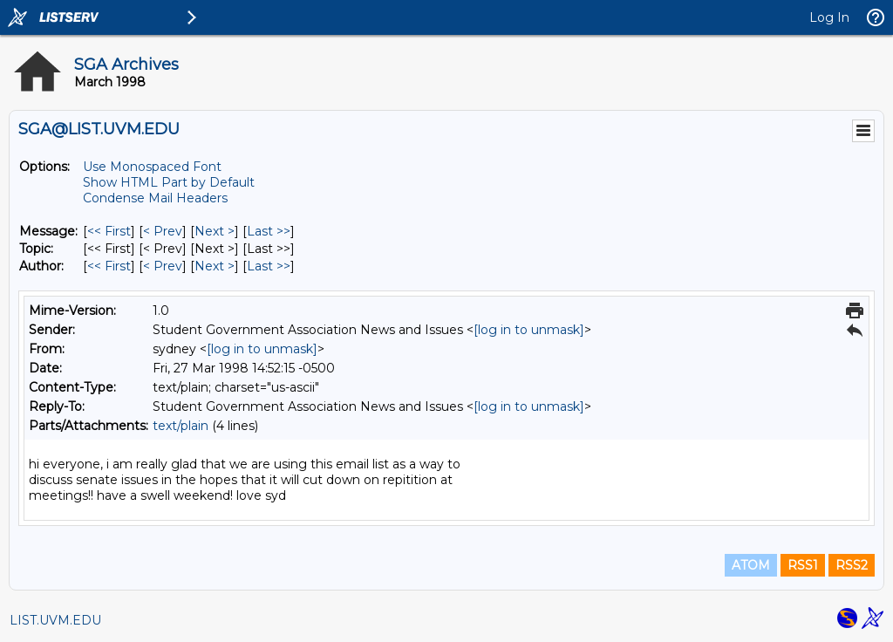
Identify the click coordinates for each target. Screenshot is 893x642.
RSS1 (802, 565)
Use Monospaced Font (152, 166)
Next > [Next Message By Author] (214, 266)
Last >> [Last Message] (268, 231)
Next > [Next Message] (214, 231)
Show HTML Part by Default (169, 182)
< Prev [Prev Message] (162, 231)
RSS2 (851, 565)
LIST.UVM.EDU (55, 620)
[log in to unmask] (529, 330)
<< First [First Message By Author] (109, 266)
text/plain (180, 426)
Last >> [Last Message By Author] (268, 266)
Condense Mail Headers (155, 198)
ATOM (751, 565)
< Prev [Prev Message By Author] (162, 266)
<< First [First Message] (109, 231)
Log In (829, 17)
